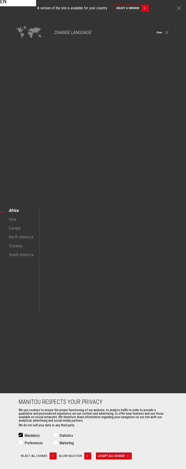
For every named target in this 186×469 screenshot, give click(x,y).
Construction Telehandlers (116, 327)
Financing (105, 378)
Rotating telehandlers (113, 338)
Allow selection (78, 455)
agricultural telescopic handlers (48, 223)
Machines (103, 319)
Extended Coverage (112, 383)
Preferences (33, 443)
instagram (149, 297)
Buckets (22, 378)
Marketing (66, 443)
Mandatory (32, 435)
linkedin (160, 297)
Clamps (22, 383)
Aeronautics (25, 349)
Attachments (24, 370)
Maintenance (107, 389)
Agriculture (24, 327)
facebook (139, 297)
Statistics (66, 435)
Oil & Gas (23, 344)
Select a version (132, 8)
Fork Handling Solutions (33, 389)
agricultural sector (117, 246)
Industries (23, 338)
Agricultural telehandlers (115, 333)
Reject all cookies (39, 455)
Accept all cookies (118, 455)
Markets (21, 319)
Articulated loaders (112, 344)
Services (102, 370)
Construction (26, 333)
